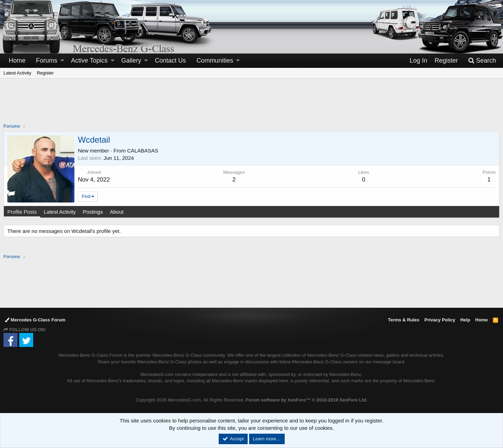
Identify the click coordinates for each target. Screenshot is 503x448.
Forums (46, 60)
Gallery (131, 60)
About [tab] (116, 212)
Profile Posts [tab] (22, 212)
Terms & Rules (403, 319)
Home (17, 60)
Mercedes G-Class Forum (35, 319)
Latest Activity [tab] (60, 212)
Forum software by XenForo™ (306, 400)
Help (465, 319)
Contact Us (170, 60)
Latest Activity (17, 73)
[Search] (482, 61)
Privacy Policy (439, 319)
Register (45, 73)
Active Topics (89, 60)
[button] (62, 61)
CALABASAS (142, 151)
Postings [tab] (93, 212)
